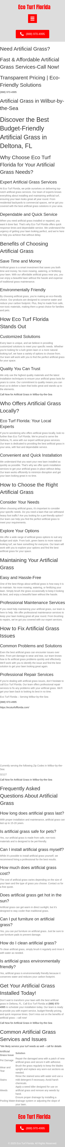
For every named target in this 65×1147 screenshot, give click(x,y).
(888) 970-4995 (8, 92)
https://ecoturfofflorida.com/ (14, 707)
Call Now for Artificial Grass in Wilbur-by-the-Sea (26, 394)
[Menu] (32, 18)
